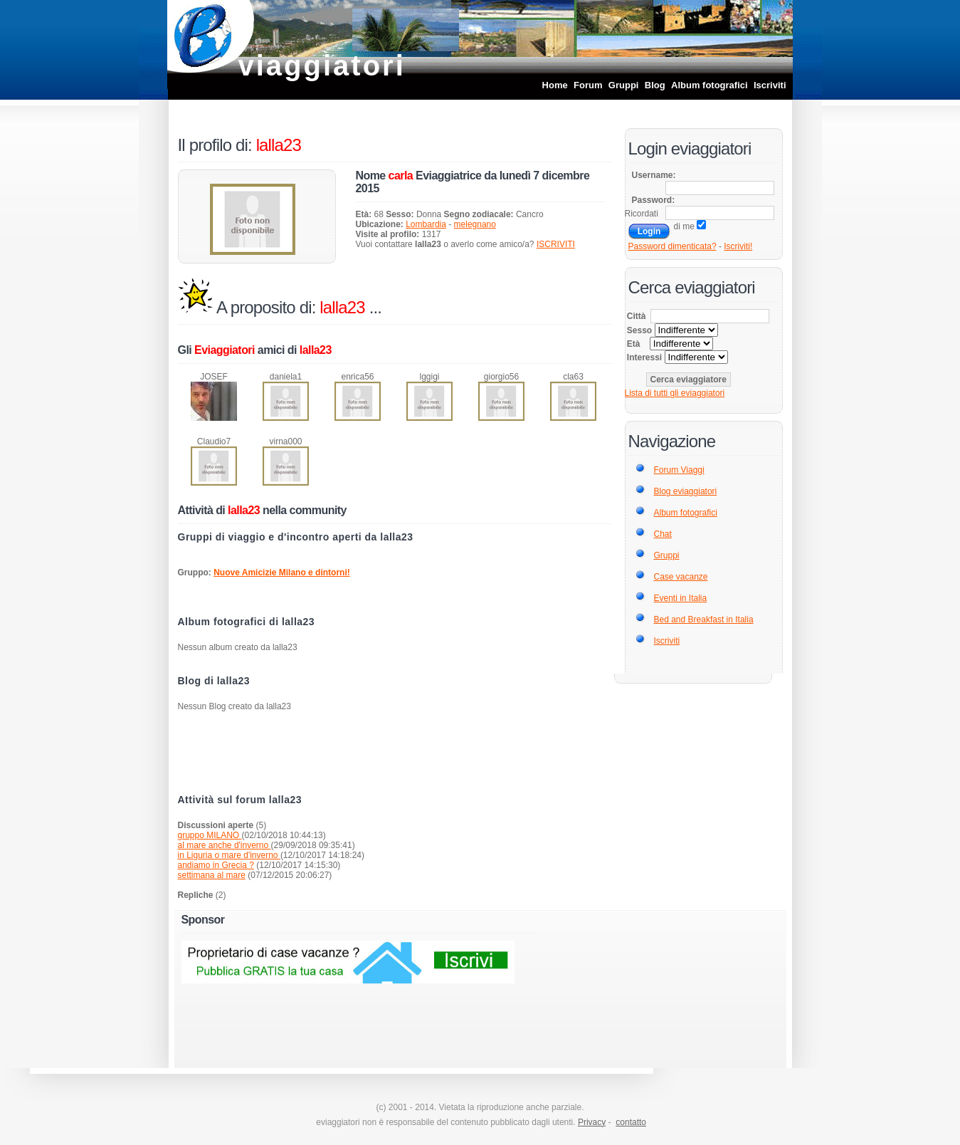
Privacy (592, 1122)
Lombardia (426, 224)
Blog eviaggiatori (685, 491)
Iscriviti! (738, 246)
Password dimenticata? (672, 246)
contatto (631, 1122)
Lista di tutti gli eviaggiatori (675, 393)
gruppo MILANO (210, 835)
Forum (588, 85)
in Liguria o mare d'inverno (229, 855)
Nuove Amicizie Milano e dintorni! (281, 572)
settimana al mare (212, 875)
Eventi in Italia (680, 598)
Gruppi (623, 85)
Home (555, 85)
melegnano (475, 224)
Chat (663, 534)
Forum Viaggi (679, 470)
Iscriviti (770, 85)
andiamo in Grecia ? (216, 865)
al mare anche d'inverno (224, 845)
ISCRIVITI (556, 244)
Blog (655, 85)
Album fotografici (709, 85)
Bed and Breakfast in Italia (704, 619)
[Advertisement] (394, 755)
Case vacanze (681, 577)
